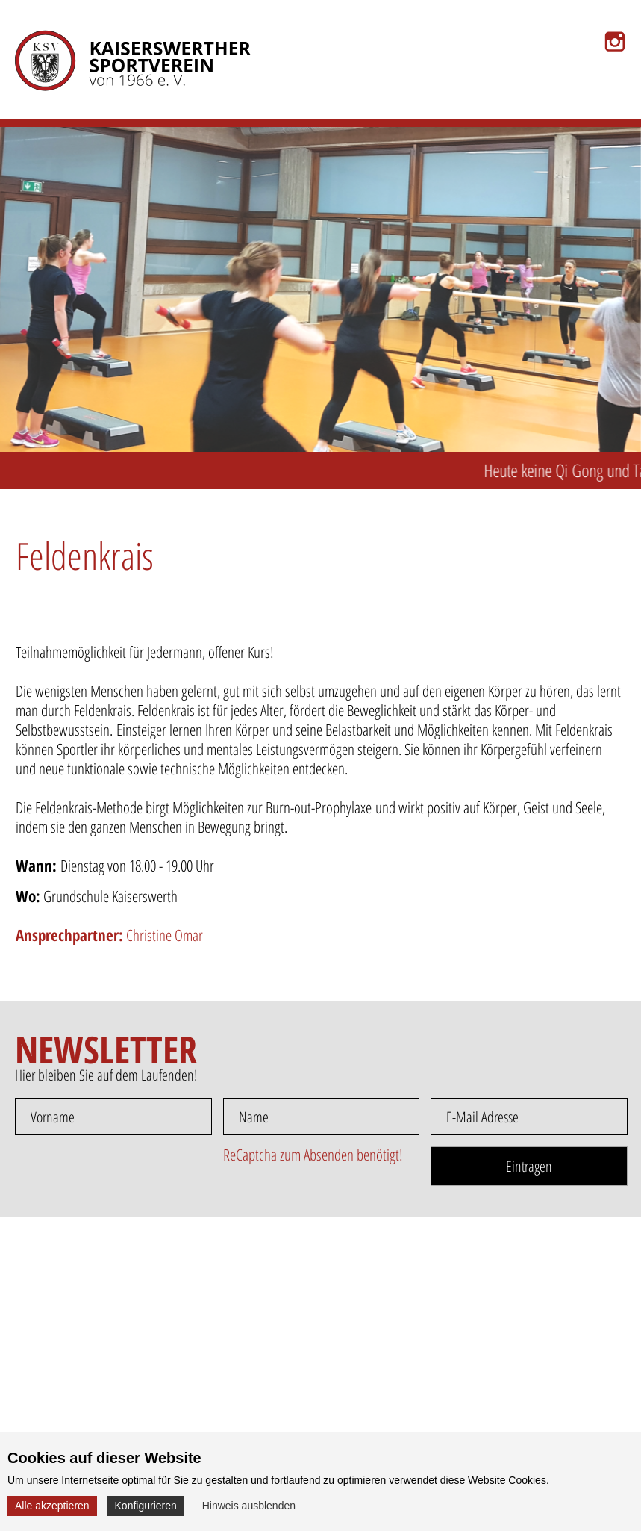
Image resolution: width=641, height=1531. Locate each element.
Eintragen (529, 1166)
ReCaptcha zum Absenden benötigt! (313, 1154)
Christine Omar (109, 935)
